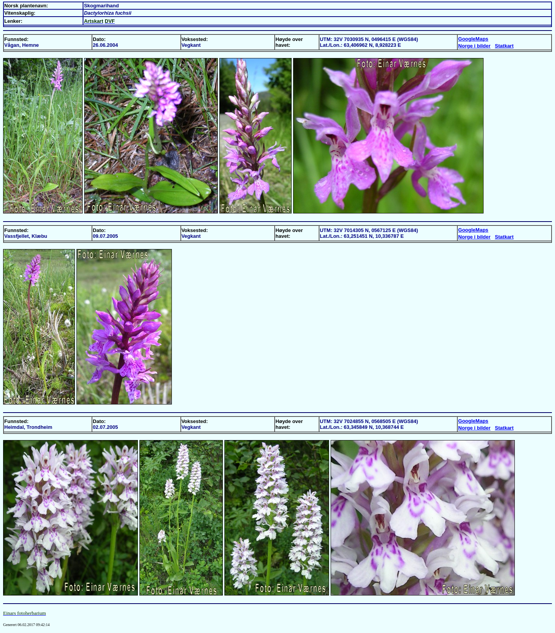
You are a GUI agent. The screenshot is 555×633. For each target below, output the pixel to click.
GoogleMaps (473, 39)
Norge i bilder (474, 46)
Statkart (504, 46)
